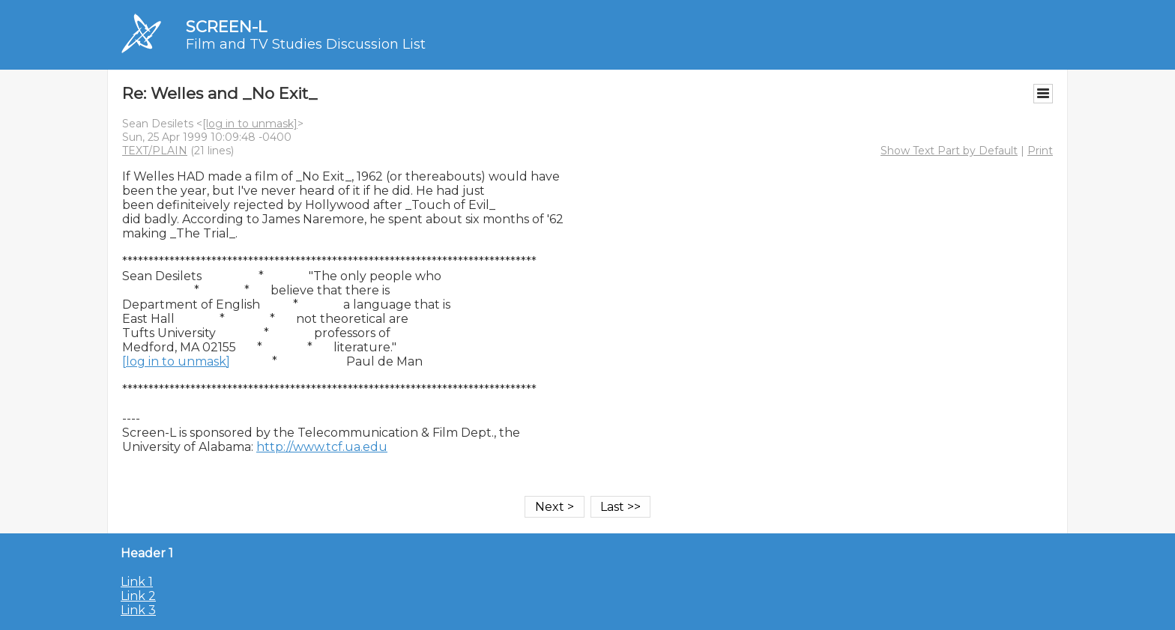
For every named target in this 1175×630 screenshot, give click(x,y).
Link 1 (137, 582)
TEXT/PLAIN (154, 150)
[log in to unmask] (249, 123)
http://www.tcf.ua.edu (321, 447)
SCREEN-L (226, 26)
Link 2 (138, 596)
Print (1040, 150)
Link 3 (138, 610)
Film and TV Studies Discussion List (306, 44)
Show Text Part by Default (949, 150)
